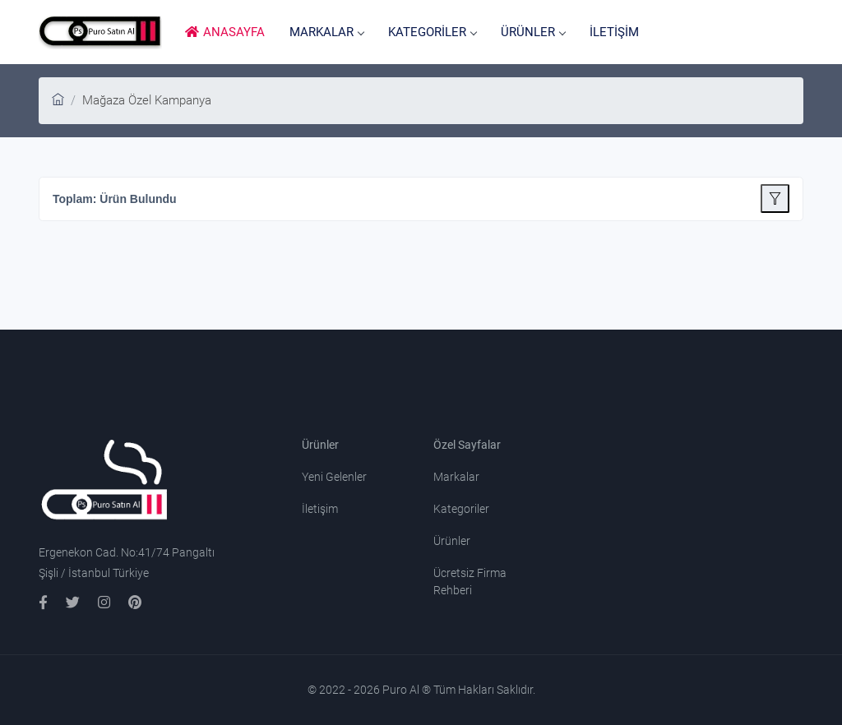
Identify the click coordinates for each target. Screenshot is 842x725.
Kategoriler (461, 508)
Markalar (456, 476)
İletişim (320, 508)
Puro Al (402, 689)
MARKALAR (326, 32)
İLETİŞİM (614, 32)
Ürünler (451, 540)
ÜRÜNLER (533, 32)
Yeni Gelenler (334, 476)
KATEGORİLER (432, 32)
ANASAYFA (225, 32)
